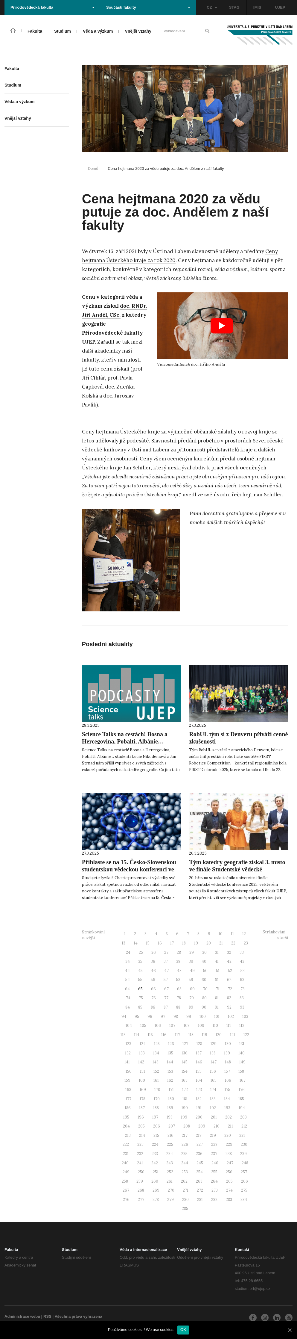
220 (227, 1135)
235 (184, 1153)
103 (245, 1016)
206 (156, 1126)
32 (229, 952)
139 (227, 1053)
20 (208, 943)
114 (136, 1034)
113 (123, 1034)
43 (242, 961)
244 (184, 1163)
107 (172, 1025)
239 (243, 1153)
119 (204, 1034)
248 (245, 1163)
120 (219, 1034)
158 (241, 1071)
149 (242, 1062)
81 (217, 998)
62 (229, 979)
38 (178, 961)
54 (127, 979)
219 (213, 1135)
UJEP (280, 7)
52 (230, 970)
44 (127, 970)
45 (140, 970)
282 (214, 1199)
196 (141, 1117)
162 (170, 1080)
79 (191, 998)
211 (230, 1126)
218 (199, 1135)
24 (128, 952)
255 (214, 1172)
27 (166, 952)
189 (170, 1107)
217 (185, 1135)
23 (246, 943)
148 (228, 1062)
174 (213, 1089)
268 (141, 1190)
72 (230, 989)
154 (185, 1071)
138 (213, 1053)
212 (244, 1126)
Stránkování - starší (275, 935)
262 (184, 1181)
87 (166, 1007)
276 (126, 1199)
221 (242, 1135)
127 (185, 1043)
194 (242, 1107)
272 (200, 1190)
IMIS (257, 7)
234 (169, 1153)
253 (185, 1172)
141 (127, 1062)
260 (154, 1181)
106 (158, 1025)
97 (163, 1016)
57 (166, 979)
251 (156, 1172)
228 (214, 1144)
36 (153, 961)
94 (123, 1016)
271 (185, 1190)
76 (153, 998)
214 (142, 1135)
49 (192, 970)
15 (148, 943)
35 (140, 961)
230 (244, 1144)
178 (142, 1098)
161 (156, 1080)
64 (127, 989)
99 (188, 1016)
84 (127, 1007)
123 (128, 1043)
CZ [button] (212, 7)
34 (127, 961)
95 (137, 1016)
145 (185, 1062)
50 (205, 970)
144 (170, 1062)
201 (214, 1117)
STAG (234, 7)
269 (156, 1190)
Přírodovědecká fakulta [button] (52, 7)
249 (126, 1172)
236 (199, 1153)
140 (241, 1053)
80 (204, 998)
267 (126, 1190)
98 (175, 1016)
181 (185, 1098)
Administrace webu (22, 1316)
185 (241, 1098)
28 (179, 952)
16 (160, 943)
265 (229, 1181)
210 (217, 1126)
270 (171, 1190)
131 (241, 1043)
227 (200, 1144)
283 (229, 1199)
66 (153, 989)
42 (229, 961)
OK (183, 1329)
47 (166, 970)
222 (126, 1144)
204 (126, 1126)
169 (143, 1089)
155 (199, 1071)
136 (185, 1053)
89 (191, 1007)
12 (244, 933)
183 (213, 1098)
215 (156, 1135)
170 (157, 1089)
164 (199, 1080)
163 (185, 1080)
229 (229, 1144)
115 (150, 1034)
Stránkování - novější (94, 935)
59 (191, 979)
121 (232, 1034)
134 (156, 1053)
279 (170, 1199)
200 (199, 1117)
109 (201, 1025)
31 (217, 952)
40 (204, 961)
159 (127, 1080)
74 (128, 998)
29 (191, 952)
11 (232, 933)
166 (228, 1080)
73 (242, 989)
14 (136, 943)
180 (171, 1098)
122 (246, 1034)
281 (200, 1199)
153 (170, 1071)
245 (200, 1163)
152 (156, 1071)
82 (229, 998)
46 (153, 970)
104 (129, 1025)
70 (205, 989)
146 (199, 1062)
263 (199, 1181)
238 (229, 1153)
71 (218, 989)
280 (185, 1199)
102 (231, 1016)
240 (125, 1163)
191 (199, 1107)
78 (179, 998)
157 (227, 1071)
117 (177, 1034)
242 (154, 1163)
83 (242, 998)
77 (166, 998)
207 (171, 1126)
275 (244, 1190)
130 (228, 1043)
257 (244, 1172)
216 (170, 1135)
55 (140, 979)
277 (141, 1199)
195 (126, 1117)
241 (140, 1163)
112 (241, 1025)
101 (217, 1016)
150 (129, 1071)
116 (164, 1034)
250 (141, 1172)
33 (242, 952)
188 (156, 1107)
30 (204, 952)
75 (141, 998)
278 (156, 1199)
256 (229, 1172)
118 (191, 1034)
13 (123, 943)
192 (213, 1107)
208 (186, 1126)
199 (184, 1117)
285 (185, 1208)
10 (221, 933)
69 (192, 989)
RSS (47, 1316)
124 (143, 1043)
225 (170, 1144)
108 (187, 1025)
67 (166, 989)
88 (178, 1007)
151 (142, 1071)
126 (171, 1043)
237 (214, 1153)
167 (243, 1080)
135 (170, 1053)
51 (218, 970)
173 (199, 1089)
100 (202, 1016)
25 (141, 952)
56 (153, 979)
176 (242, 1089)
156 (213, 1071)
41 (217, 961)
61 (217, 979)
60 (204, 979)
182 (199, 1098)
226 (185, 1144)
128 (199, 1043)
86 (153, 1007)
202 (228, 1117)
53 (242, 970)
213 (128, 1135)
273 (214, 1190)
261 (170, 1181)
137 (199, 1053)
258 (125, 1181)
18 (184, 943)
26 (153, 952)
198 (170, 1117)
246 (214, 1163)
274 (229, 1190)
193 (227, 1107)
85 (140, 1007)
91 (217, 1007)
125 (157, 1043)
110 (215, 1025)
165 (214, 1080)
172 (185, 1089)
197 (155, 1117)
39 (191, 961)
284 (243, 1199)
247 (230, 1163)
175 (227, 1089)
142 (141, 1062)
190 (185, 1107)
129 (214, 1043)
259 (139, 1181)
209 (201, 1126)
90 (204, 1007)
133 (142, 1053)
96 (149, 1016)
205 (141, 1126)
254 (199, 1172)
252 (170, 1172)
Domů (93, 168)
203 (243, 1117)
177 (128, 1098)
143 (156, 1062)
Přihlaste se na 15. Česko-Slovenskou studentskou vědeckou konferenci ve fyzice (129, 869)
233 (155, 1153)
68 (179, 989)
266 (244, 1181)
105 (143, 1025)
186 (128, 1107)
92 (229, 1007)
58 (178, 979)
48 (179, 970)
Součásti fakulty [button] (148, 7)
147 (214, 1062)
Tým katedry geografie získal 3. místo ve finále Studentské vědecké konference (237, 869)
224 (155, 1144)
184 (227, 1098)
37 (166, 961)
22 (233, 943)
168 (128, 1089)
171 (171, 1089)
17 (172, 943)
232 (140, 1153)
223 (140, 1144)
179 (157, 1098)
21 (221, 943)
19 (196, 943)
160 (142, 1080)
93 (242, 1007)
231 (126, 1153)
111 (228, 1025)
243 (169, 1163)
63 (242, 979)
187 (142, 1107)
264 (214, 1181)
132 (128, 1053)
